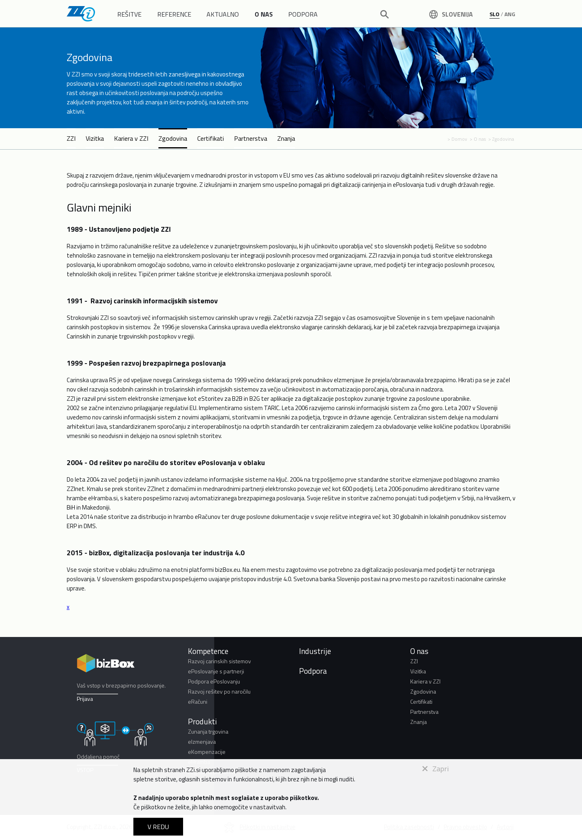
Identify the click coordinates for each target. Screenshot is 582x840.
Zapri (435, 768)
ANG (509, 14)
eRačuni (197, 701)
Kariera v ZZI (131, 138)
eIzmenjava (202, 741)
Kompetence (208, 651)
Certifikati (210, 138)
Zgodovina (172, 138)
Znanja (286, 138)
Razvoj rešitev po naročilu (219, 691)
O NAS (264, 14)
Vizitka (95, 138)
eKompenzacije (207, 751)
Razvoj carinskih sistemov (219, 661)
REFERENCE (174, 14)
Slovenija (451, 14)
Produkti (202, 721)
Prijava (85, 698)
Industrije (315, 651)
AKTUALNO (223, 14)
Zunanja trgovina (208, 731)
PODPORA (303, 14)
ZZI (71, 138)
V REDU (158, 827)
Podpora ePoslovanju (214, 681)
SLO (494, 14)
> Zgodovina (501, 139)
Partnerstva (250, 138)
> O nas (478, 139)
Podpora (313, 671)
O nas (419, 651)
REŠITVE (129, 14)
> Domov (457, 139)
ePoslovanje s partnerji (216, 671)
